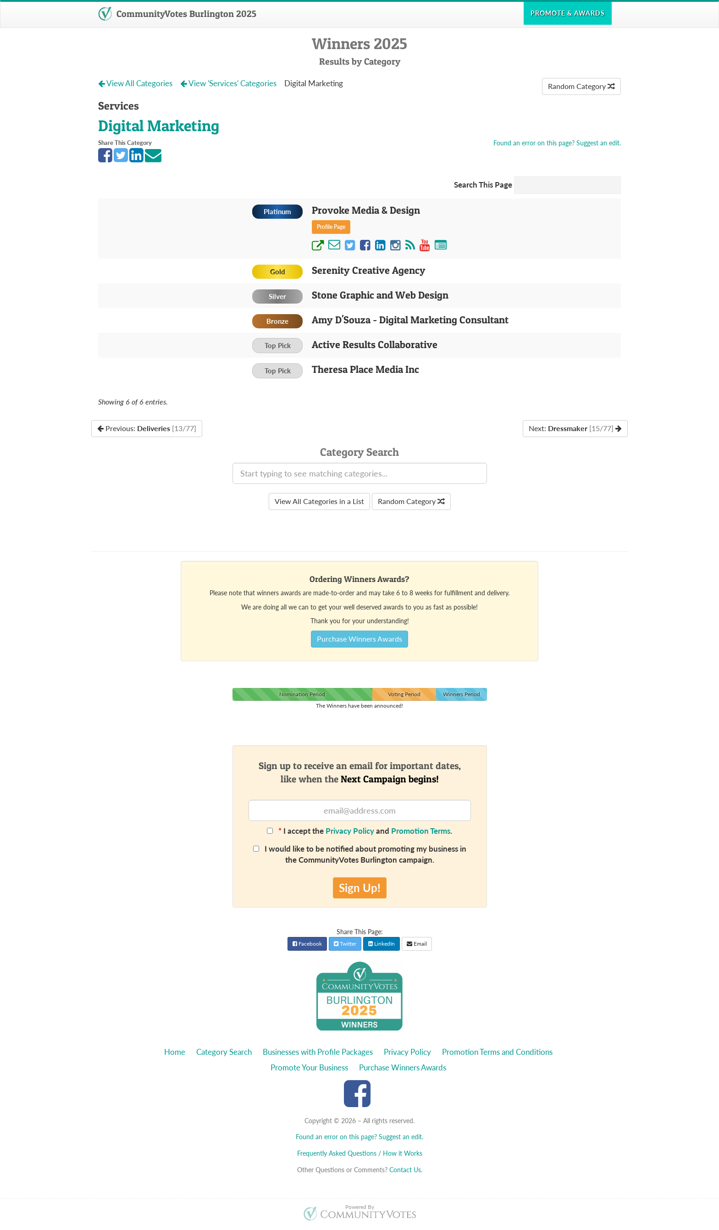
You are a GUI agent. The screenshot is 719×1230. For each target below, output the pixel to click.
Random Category (581, 86)
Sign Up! (360, 887)
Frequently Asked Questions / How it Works (359, 1153)
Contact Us (405, 1170)
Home (174, 1052)
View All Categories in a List (319, 501)
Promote (568, 13)
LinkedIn (381, 943)
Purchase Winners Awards (359, 638)
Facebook (307, 943)
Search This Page (483, 184)
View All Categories (136, 83)
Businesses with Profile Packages (318, 1052)
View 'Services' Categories (229, 83)
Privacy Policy (350, 831)
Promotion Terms (420, 831)
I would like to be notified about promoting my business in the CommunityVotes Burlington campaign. (359, 854)
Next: (575, 428)
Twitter (345, 943)
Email (417, 943)
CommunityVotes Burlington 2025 (177, 13)
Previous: (146, 428)
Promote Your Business (309, 1067)
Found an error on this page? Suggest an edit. (557, 143)
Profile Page (331, 226)
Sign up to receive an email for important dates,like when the (360, 772)
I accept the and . (359, 831)
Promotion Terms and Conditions (497, 1052)
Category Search (224, 1052)
